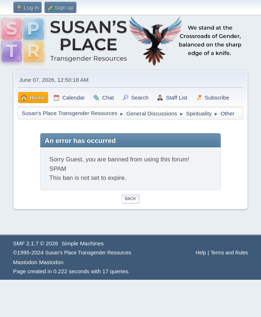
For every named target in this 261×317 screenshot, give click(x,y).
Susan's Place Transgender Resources (88, 252)
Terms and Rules (229, 252)
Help (201, 252)
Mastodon (25, 262)
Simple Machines (83, 243)
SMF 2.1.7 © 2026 (35, 243)
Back (130, 198)
